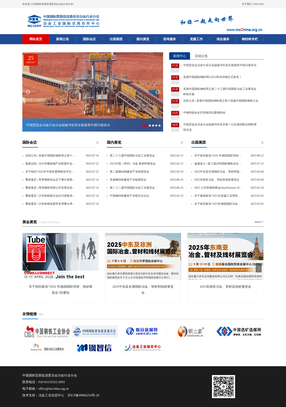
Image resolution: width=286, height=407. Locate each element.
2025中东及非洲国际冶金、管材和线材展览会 (218, 171)
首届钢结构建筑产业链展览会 (128, 179)
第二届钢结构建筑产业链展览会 (129, 171)
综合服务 (223, 39)
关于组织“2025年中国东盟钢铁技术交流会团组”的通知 (51, 171)
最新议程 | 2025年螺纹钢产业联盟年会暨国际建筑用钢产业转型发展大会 (51, 163)
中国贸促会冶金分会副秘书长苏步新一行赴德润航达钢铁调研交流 (219, 127)
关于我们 (247, 4)
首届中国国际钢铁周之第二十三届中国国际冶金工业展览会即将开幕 (219, 91)
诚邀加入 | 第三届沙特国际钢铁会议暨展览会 (218, 163)
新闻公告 (62, 39)
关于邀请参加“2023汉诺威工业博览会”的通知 (218, 195)
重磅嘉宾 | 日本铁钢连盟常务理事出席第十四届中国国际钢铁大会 (51, 203)
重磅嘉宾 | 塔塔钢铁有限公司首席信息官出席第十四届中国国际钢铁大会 (51, 187)
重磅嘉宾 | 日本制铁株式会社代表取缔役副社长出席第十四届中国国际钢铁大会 (51, 195)
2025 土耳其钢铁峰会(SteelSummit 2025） (218, 187)
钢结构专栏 (250, 39)
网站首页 (35, 39)
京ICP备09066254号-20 (83, 395)
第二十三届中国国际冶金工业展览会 (132, 155)
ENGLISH (258, 4)
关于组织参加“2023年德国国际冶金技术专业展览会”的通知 (218, 203)
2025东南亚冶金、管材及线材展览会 (216, 179)
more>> (259, 221)
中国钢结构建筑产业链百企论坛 (129, 195)
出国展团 (116, 39)
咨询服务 (169, 39)
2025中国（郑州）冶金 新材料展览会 (133, 163)
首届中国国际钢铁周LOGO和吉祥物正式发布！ (212, 77)
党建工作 (196, 39)
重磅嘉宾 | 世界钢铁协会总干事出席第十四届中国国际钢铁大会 (51, 179)
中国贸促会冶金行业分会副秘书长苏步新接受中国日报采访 (219, 65)
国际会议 (89, 39)
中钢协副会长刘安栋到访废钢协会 (204, 112)
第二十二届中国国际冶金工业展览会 (132, 187)
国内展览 (142, 39)
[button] (27, 267)
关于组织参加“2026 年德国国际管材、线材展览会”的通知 (218, 155)
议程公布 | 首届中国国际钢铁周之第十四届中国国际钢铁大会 (220, 100)
